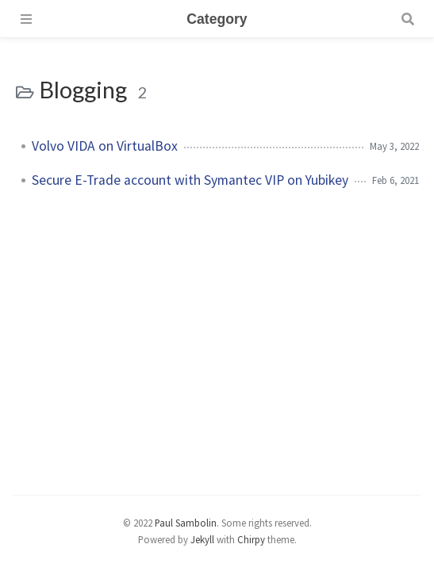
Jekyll (202, 539)
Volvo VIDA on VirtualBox (105, 146)
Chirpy (251, 539)
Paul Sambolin (186, 522)
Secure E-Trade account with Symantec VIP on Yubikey (190, 180)
